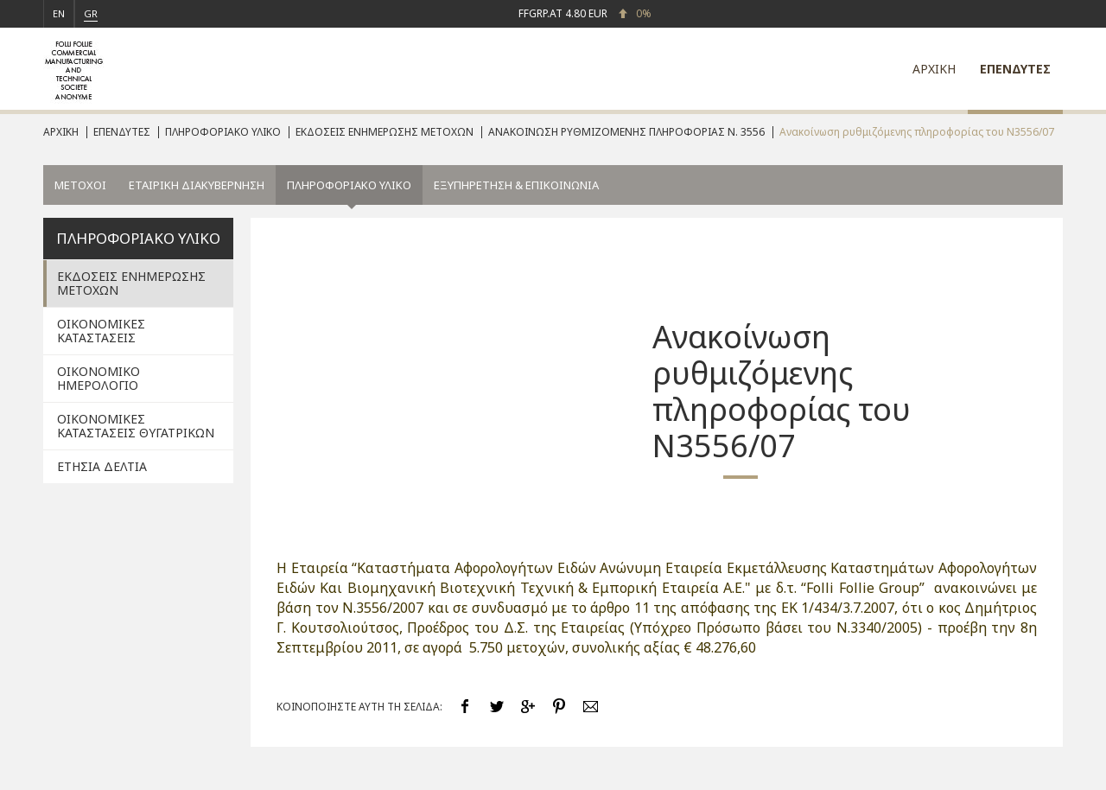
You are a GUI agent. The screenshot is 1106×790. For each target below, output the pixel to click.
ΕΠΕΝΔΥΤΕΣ (1015, 69)
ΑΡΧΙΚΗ (934, 69)
